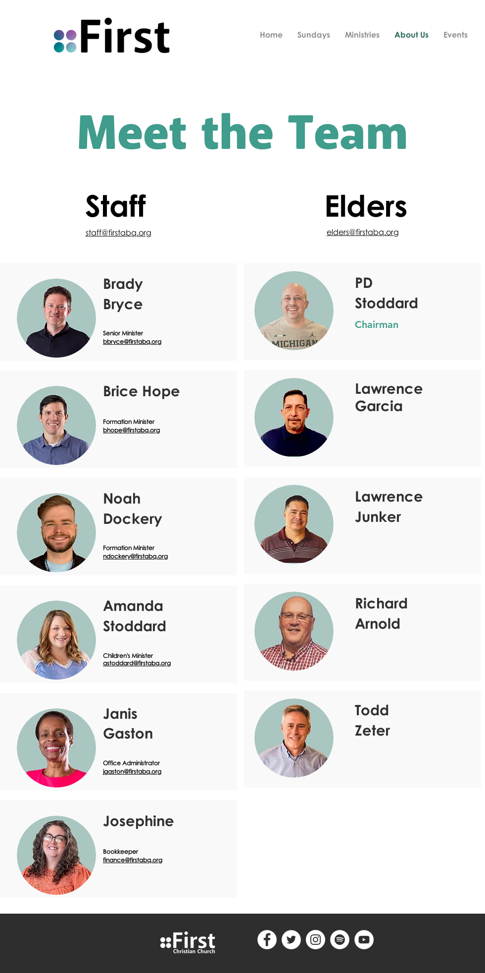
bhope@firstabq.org (131, 430)
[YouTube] (364, 939)
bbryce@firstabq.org (132, 341)
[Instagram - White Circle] (315, 939)
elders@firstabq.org (363, 232)
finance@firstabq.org (132, 860)
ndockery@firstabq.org (135, 556)
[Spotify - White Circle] (339, 939)
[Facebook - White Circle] (267, 939)
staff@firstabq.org (118, 232)
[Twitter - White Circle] (291, 939)
